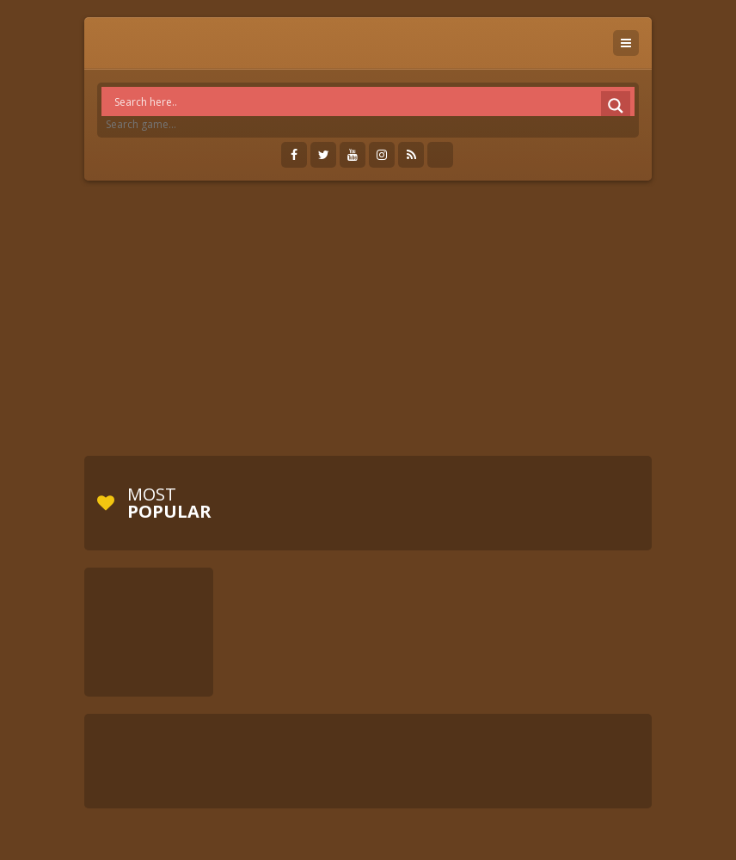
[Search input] (372, 101)
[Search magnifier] (615, 105)
